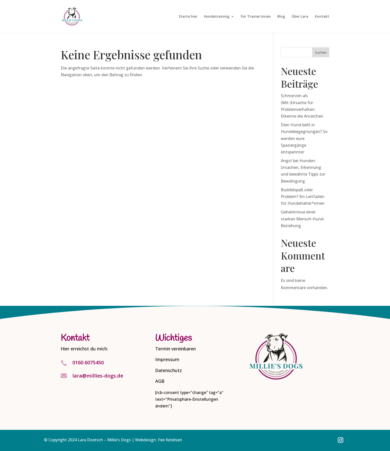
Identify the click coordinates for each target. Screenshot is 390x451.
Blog (281, 17)
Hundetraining (216, 17)
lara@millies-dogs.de (97, 375)
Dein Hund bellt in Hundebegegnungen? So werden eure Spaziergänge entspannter (304, 138)
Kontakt (322, 17)
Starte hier (188, 17)
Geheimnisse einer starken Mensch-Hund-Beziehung (303, 218)
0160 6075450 (88, 362)
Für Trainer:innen (256, 17)
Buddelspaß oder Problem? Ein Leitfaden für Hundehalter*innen (303, 196)
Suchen (321, 52)
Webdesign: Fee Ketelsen (158, 440)
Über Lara (300, 17)
